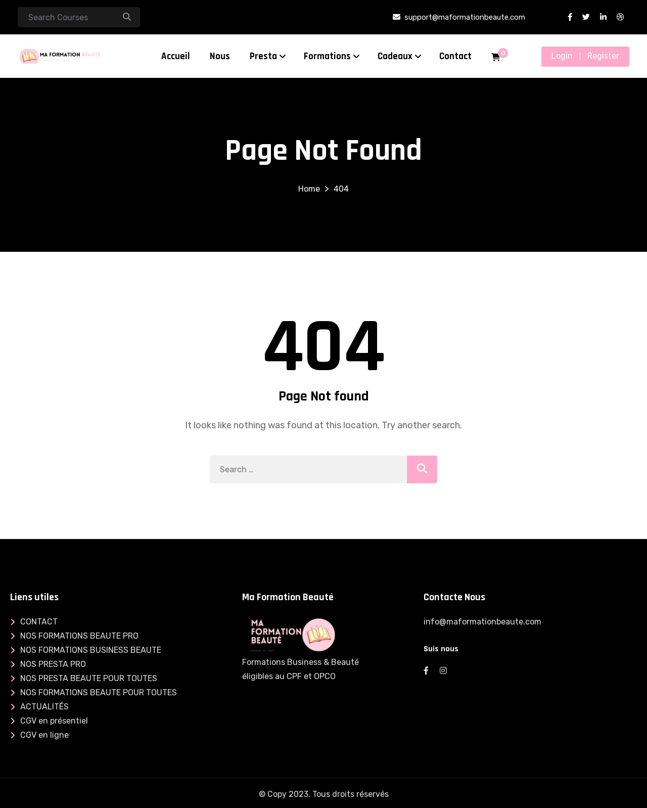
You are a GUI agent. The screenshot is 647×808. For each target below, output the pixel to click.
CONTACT (39, 621)
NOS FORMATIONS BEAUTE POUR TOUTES (98, 692)
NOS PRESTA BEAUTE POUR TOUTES (88, 678)
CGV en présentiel (54, 721)
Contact (455, 56)
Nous (220, 56)
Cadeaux (395, 56)
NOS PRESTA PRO (53, 664)
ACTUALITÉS (44, 706)
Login (562, 56)
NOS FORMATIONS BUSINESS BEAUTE (90, 650)
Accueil (175, 56)
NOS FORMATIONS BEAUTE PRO (79, 636)
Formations (327, 56)
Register (603, 56)
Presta (263, 56)
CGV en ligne (44, 735)
